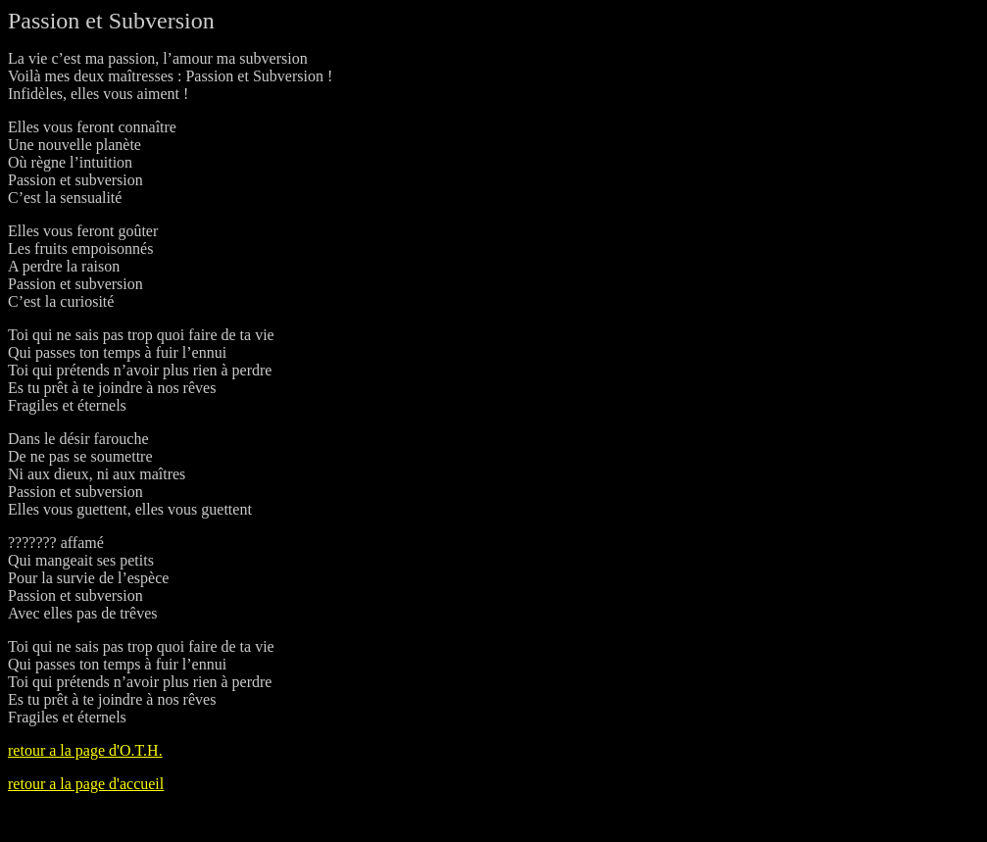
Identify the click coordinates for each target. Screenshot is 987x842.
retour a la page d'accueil (86, 783)
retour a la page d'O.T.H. (85, 750)
